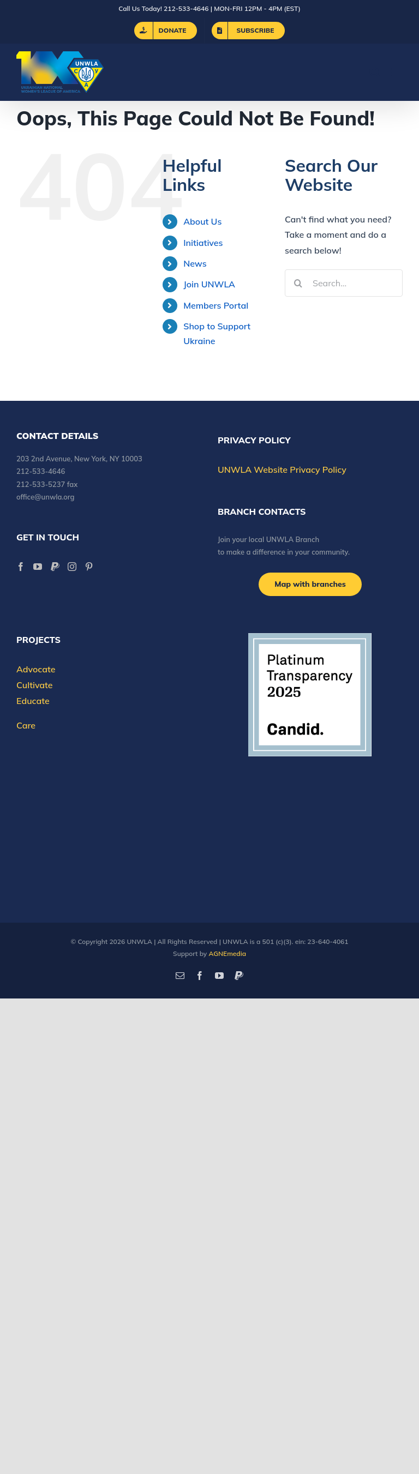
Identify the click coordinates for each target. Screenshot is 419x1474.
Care (25, 725)
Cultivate (34, 684)
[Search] (298, 283)
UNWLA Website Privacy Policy (282, 469)
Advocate (35, 669)
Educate (33, 700)
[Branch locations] (310, 584)
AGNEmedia (227, 953)
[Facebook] (20, 566)
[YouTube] (37, 566)
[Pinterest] (89, 566)
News (194, 263)
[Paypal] (55, 566)
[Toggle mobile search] (374, 72)
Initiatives (203, 242)
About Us (202, 221)
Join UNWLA (209, 284)
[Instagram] (72, 566)
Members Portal (215, 305)
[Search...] (344, 283)
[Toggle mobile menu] (397, 72)
